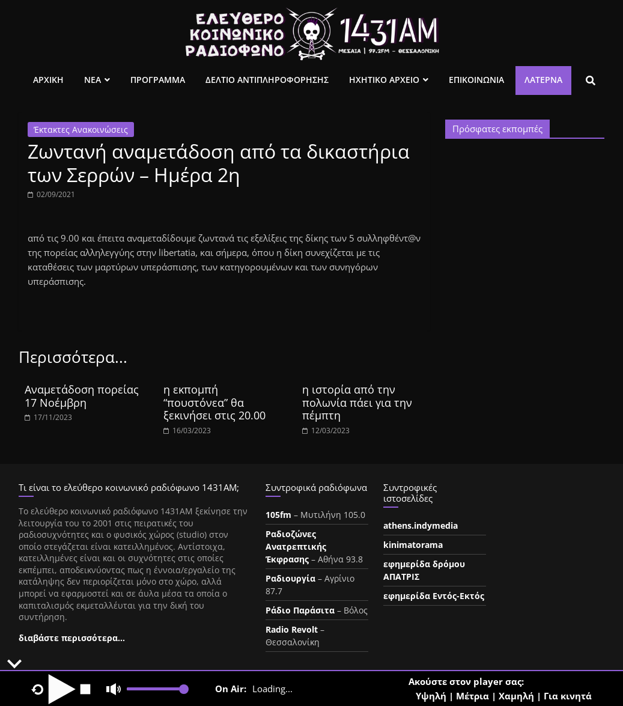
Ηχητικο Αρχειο (384, 79)
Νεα (92, 79)
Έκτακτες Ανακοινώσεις (81, 129)
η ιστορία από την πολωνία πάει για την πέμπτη (357, 402)
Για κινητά (568, 696)
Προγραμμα (157, 79)
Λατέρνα (543, 79)
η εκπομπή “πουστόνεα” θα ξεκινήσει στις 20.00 (214, 402)
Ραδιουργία (290, 578)
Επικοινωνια (476, 79)
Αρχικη (48, 79)
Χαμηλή (516, 696)
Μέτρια (472, 696)
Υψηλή (431, 696)
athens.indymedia (420, 525)
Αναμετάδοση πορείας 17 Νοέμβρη (82, 396)
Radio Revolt (292, 629)
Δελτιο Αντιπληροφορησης (267, 79)
